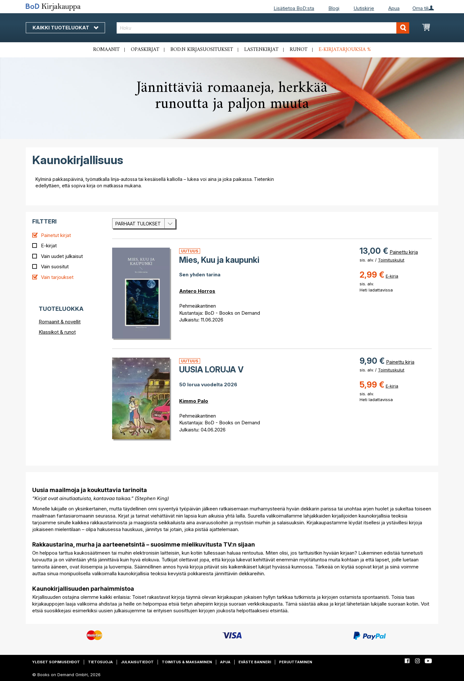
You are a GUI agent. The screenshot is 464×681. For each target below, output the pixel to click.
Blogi (333, 8)
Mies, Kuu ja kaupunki (219, 260)
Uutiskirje (363, 8)
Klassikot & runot (57, 332)
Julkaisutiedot (137, 662)
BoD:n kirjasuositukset (201, 49)
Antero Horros (197, 291)
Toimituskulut (391, 259)
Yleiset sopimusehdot (56, 662)
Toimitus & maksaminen (187, 662)
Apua (394, 8)
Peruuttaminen (295, 662)
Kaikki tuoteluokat (65, 28)
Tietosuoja (100, 662)
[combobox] (263, 28)
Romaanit (106, 49)
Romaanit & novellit (60, 322)
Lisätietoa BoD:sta (294, 8)
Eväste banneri (254, 662)
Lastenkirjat (261, 49)
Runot (298, 49)
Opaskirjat (145, 49)
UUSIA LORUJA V (211, 369)
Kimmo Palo (193, 401)
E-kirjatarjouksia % (345, 49)
